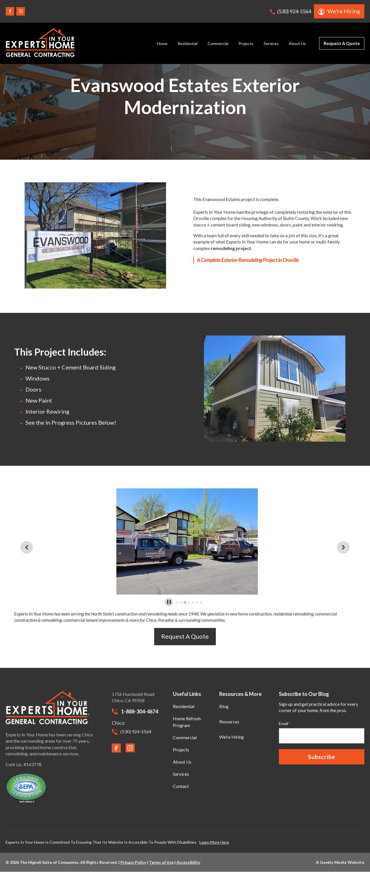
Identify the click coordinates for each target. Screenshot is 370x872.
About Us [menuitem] (182, 761)
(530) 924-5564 (290, 11)
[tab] (177, 602)
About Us (297, 43)
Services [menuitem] (181, 774)
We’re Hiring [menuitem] (231, 737)
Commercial (218, 43)
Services (271, 43)
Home (162, 43)
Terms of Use (161, 862)
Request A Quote (342, 43)
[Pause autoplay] (169, 602)
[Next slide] (343, 547)
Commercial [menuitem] (185, 737)
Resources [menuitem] (229, 721)
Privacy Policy (133, 862)
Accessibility (188, 862)
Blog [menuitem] (224, 706)
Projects (245, 43)
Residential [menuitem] (183, 706)
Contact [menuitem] (181, 786)
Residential (187, 43)
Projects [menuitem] (181, 749)
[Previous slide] (26, 547)
